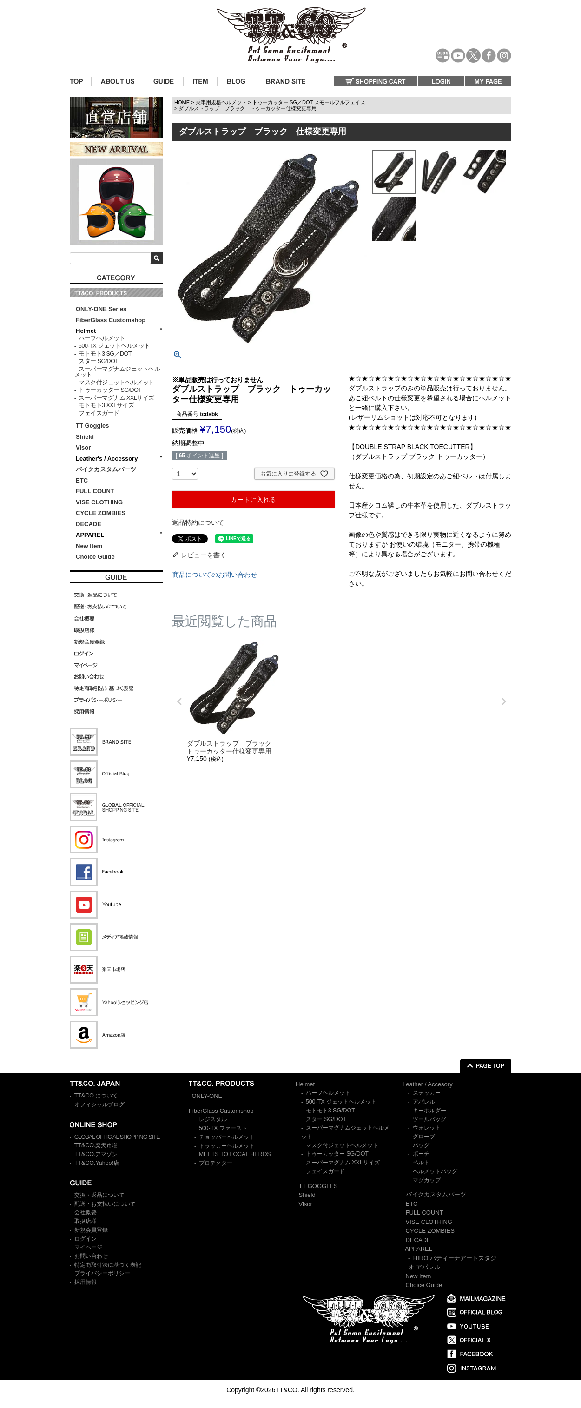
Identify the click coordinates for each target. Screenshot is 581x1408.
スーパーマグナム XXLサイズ (116, 398)
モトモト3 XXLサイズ (106, 405)
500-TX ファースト (223, 1128)
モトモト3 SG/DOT (330, 1110)
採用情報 (85, 1282)
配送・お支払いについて (105, 1204)
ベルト (421, 1162)
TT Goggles (92, 425)
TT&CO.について (96, 1095)
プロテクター (215, 1163)
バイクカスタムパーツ (106, 469)
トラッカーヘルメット (227, 1146)
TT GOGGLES (318, 1186)
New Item (89, 545)
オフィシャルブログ (99, 1104)
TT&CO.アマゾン (96, 1154)
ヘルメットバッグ (435, 1171)
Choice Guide (95, 556)
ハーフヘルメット (102, 338)
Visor (84, 447)
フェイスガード (99, 413)
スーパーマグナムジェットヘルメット (117, 372)
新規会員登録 (91, 1230)
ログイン (85, 1239)
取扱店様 (85, 1221)
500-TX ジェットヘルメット (114, 346)
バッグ (421, 1145)
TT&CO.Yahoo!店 (96, 1163)
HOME (182, 102)
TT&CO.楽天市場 (96, 1145)
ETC (82, 480)
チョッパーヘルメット (227, 1137)
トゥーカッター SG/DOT (110, 390)
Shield (86, 436)
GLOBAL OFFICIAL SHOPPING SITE (117, 1137)
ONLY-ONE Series (101, 308)
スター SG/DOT (98, 361)
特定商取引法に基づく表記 (107, 1265)
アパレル (424, 1101)
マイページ (88, 1247)
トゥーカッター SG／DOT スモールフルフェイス (308, 102)
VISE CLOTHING (99, 502)
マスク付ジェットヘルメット (116, 382)
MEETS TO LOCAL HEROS (235, 1154)
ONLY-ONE (207, 1095)
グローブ (424, 1136)
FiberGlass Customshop (110, 320)
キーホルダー (429, 1110)
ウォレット (427, 1127)
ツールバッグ (429, 1119)
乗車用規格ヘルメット (221, 102)
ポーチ (421, 1153)
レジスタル (213, 1119)
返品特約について (198, 522)
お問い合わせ (91, 1256)
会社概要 (85, 1212)
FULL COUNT (95, 491)
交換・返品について (99, 1195)
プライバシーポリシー (102, 1273)
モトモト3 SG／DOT (105, 353)
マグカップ (427, 1180)
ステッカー (427, 1093)
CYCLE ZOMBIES (100, 512)
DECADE (88, 524)
